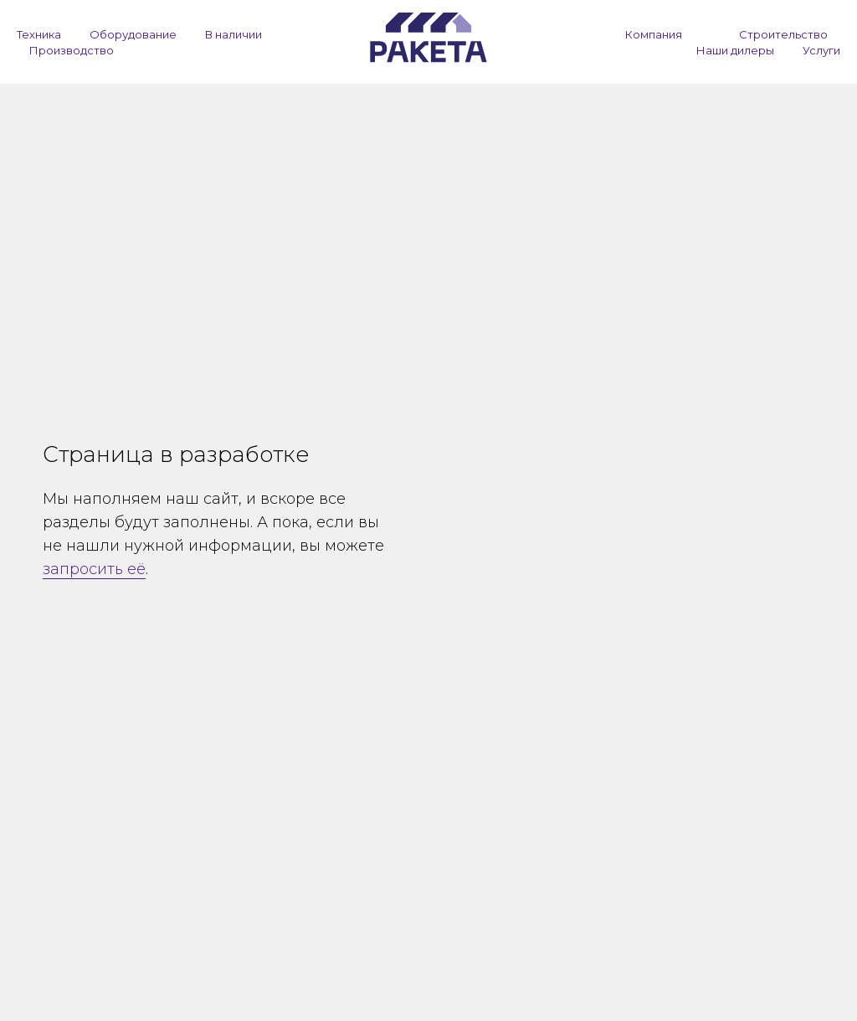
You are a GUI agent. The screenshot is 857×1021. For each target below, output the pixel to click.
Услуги (821, 50)
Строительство (783, 34)
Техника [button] (39, 34)
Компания (653, 34)
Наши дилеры (735, 50)
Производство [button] (71, 50)
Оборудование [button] (133, 34)
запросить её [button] (94, 569)
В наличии (233, 34)
